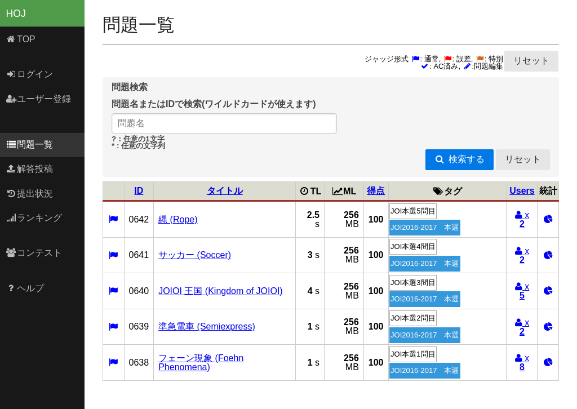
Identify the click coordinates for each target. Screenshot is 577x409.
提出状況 (30, 193)
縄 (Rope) (177, 219)
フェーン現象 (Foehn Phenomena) (200, 362)
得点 (376, 190)
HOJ (16, 13)
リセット (531, 60)
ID (138, 190)
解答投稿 (30, 169)
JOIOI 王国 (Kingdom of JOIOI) (220, 291)
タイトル (225, 190)
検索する (459, 159)
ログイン (30, 74)
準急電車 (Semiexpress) (206, 326)
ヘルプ (25, 288)
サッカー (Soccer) (194, 255)
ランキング (34, 218)
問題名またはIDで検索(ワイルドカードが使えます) (214, 104)
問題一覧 (30, 144)
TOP (20, 39)
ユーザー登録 (39, 99)
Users (521, 190)
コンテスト (34, 252)
